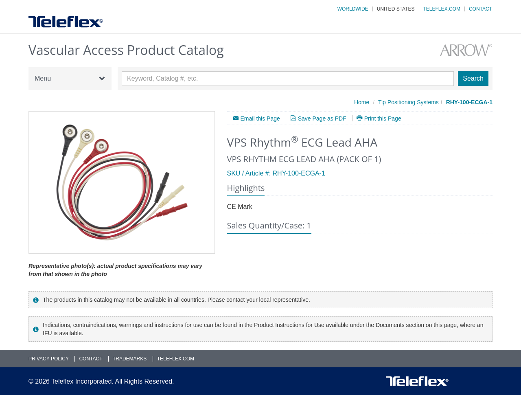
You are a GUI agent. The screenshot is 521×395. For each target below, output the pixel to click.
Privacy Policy (48, 359)
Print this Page (382, 118)
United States (396, 9)
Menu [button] (70, 78)
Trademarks (130, 359)
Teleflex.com (441, 9)
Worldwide (352, 9)
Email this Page (260, 118)
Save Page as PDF (322, 118)
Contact (480, 9)
